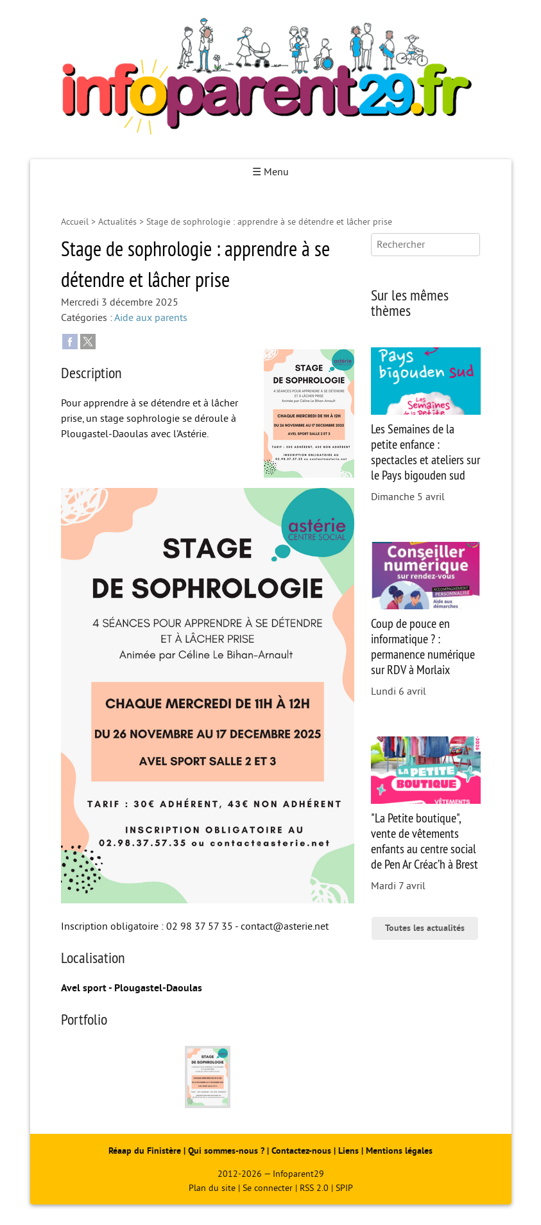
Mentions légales (399, 1150)
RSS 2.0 (314, 1188)
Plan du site (212, 1188)
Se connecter (268, 1188)
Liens (348, 1150)
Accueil (75, 222)
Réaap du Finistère (144, 1150)
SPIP (344, 1188)
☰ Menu (270, 172)
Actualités (117, 222)
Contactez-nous (301, 1150)
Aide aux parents (150, 318)
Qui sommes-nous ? (227, 1150)
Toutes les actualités (425, 928)
